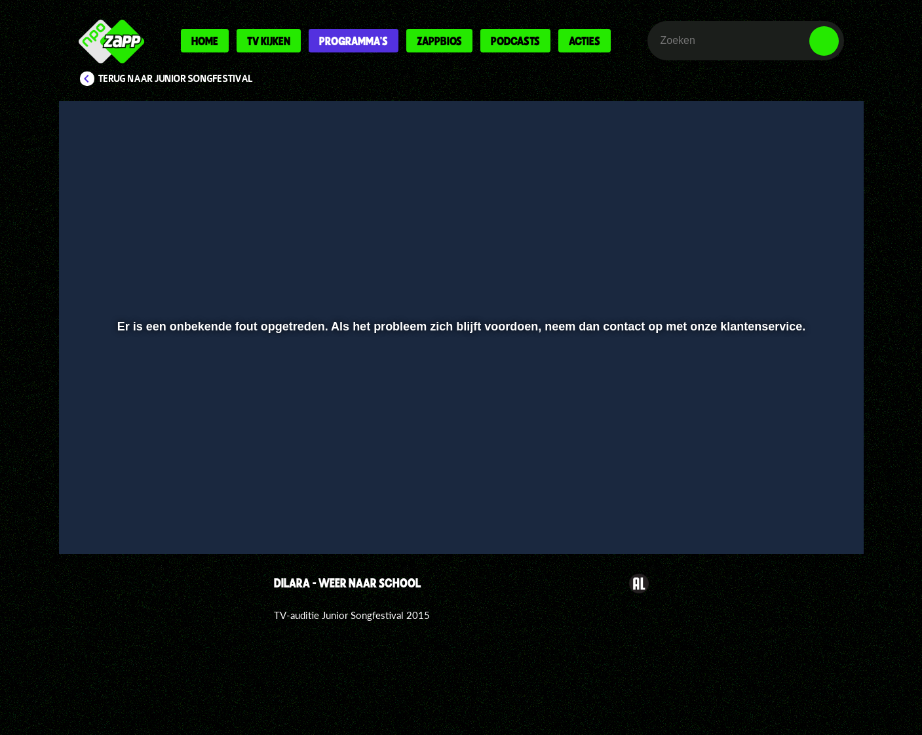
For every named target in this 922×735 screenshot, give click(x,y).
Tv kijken (268, 41)
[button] (112, 509)
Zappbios (439, 41)
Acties (584, 41)
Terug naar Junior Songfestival (175, 79)
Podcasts (515, 41)
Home (204, 41)
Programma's (353, 41)
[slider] (459, 482)
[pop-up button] (783, 509)
